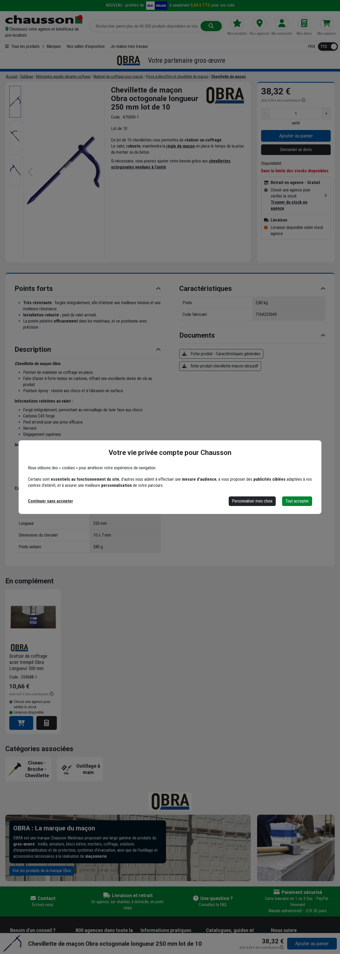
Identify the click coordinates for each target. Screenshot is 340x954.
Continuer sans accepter (50, 501)
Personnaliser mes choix (252, 501)
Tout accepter (297, 501)
